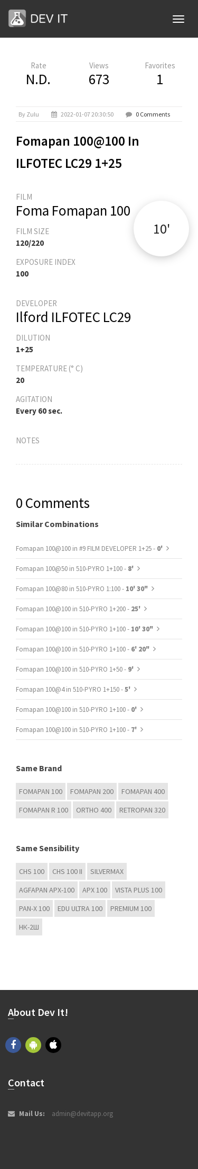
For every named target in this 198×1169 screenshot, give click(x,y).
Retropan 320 (142, 810)
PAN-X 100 (34, 908)
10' (161, 228)
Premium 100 (131, 908)
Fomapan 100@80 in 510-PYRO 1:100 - (82, 588)
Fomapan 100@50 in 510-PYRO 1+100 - (75, 568)
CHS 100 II (67, 871)
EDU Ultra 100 (80, 908)
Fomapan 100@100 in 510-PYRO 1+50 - (75, 669)
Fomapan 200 (92, 791)
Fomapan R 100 (43, 810)
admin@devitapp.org (82, 1113)
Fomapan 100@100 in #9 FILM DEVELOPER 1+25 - (90, 548)
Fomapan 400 (143, 791)
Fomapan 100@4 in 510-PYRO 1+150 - (74, 689)
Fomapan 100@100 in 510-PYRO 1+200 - (79, 608)
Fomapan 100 (40, 791)
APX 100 (94, 890)
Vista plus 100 (138, 890)
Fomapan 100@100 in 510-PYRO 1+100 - (84, 628)
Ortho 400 (93, 810)
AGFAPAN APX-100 (46, 890)
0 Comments (153, 114)
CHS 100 (31, 871)
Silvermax (107, 871)
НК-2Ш (29, 927)
